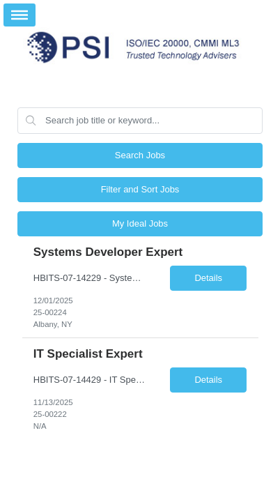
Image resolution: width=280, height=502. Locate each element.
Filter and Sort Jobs (140, 189)
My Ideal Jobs (140, 223)
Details (208, 278)
